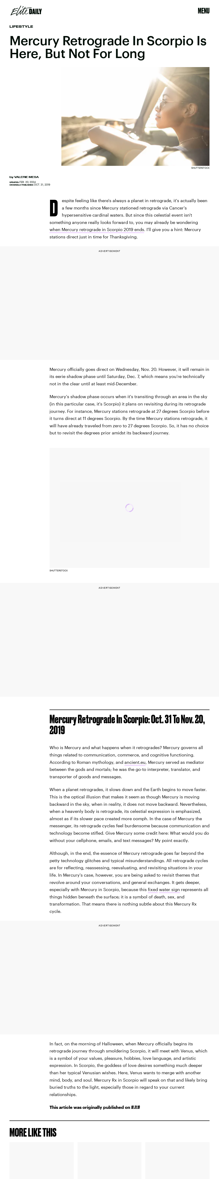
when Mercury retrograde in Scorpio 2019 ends (97, 229)
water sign (169, 889)
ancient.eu (135, 762)
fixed (153, 889)
